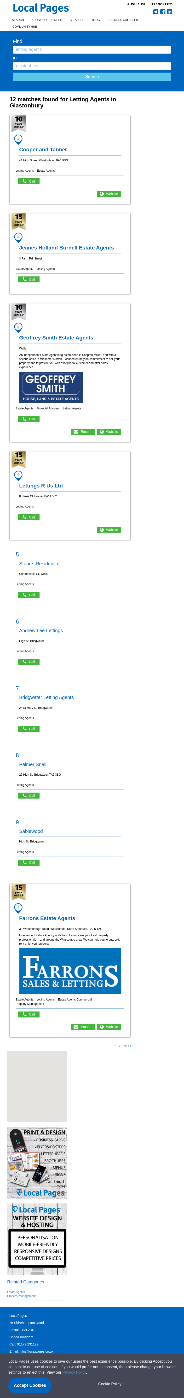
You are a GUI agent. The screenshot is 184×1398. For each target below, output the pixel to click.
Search (18, 20)
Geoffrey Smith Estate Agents (56, 338)
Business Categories (125, 20)
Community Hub (24, 26)
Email (85, 432)
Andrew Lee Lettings (41, 630)
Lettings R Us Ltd (41, 486)
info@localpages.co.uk (36, 1351)
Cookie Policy (109, 1384)
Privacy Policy (74, 1372)
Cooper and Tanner (43, 150)
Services (77, 20)
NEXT (127, 1046)
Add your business (47, 20)
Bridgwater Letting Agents (46, 697)
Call (31, 181)
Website (112, 194)
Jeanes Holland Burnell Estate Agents (66, 248)
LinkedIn (169, 12)
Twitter (156, 12)
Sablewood (31, 831)
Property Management (21, 1296)
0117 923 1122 (161, 4)
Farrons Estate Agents (47, 918)
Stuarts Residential (39, 563)
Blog (96, 20)
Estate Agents (16, 1292)
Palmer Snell (32, 764)
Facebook (163, 12)
